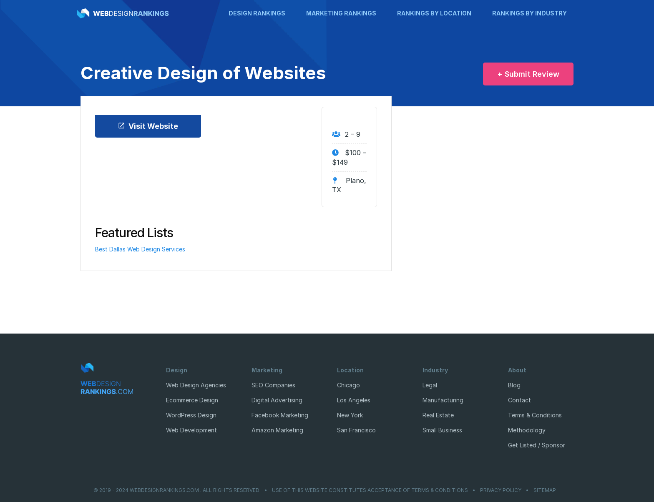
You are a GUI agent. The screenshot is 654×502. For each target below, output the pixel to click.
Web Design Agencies (196, 385)
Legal (430, 385)
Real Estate (438, 415)
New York (350, 415)
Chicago (348, 385)
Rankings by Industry (529, 13)
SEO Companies (273, 385)
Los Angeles (353, 400)
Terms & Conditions (535, 415)
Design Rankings (257, 13)
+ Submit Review (528, 74)
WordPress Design (191, 415)
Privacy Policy (500, 490)
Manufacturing (443, 400)
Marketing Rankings (341, 13)
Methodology (527, 430)
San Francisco (356, 430)
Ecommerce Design (192, 400)
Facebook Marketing (280, 415)
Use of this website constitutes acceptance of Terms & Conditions (370, 490)
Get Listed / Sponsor (536, 445)
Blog (514, 385)
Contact (519, 400)
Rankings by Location (434, 13)
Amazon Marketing (277, 430)
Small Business (442, 430)
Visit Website (148, 126)
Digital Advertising (277, 400)
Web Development (191, 430)
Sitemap (544, 490)
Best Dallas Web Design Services (140, 249)
